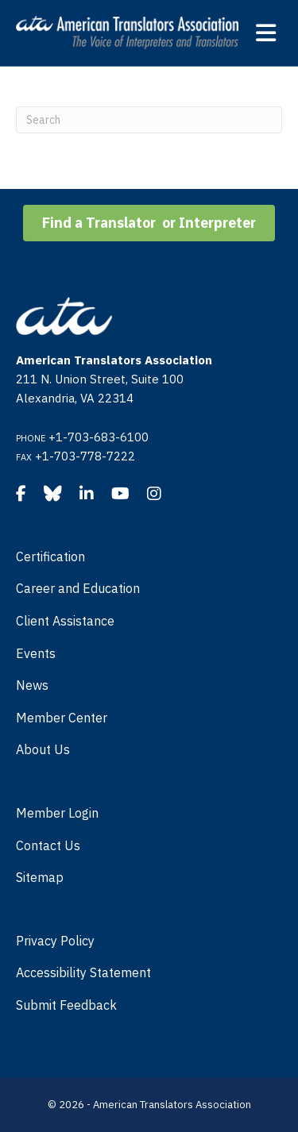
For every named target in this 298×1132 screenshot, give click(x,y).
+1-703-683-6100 (98, 437)
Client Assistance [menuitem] (65, 621)
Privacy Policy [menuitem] (55, 941)
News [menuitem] (32, 685)
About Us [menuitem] (43, 749)
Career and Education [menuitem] (78, 588)
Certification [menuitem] (50, 556)
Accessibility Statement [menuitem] (83, 972)
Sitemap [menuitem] (40, 877)
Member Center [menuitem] (61, 718)
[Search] (149, 119)
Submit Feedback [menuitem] (66, 1005)
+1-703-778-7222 (85, 456)
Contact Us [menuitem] (48, 845)
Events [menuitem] (36, 653)
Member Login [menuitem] (57, 813)
